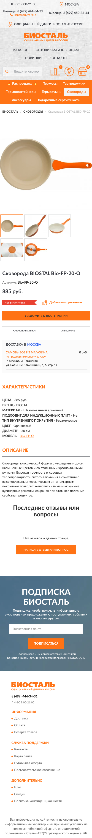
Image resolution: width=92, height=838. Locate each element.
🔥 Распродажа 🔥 (22, 83)
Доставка (21, 718)
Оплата (19, 725)
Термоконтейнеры (21, 92)
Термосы (50, 83)
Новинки (33, 58)
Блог (17, 787)
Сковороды (76, 92)
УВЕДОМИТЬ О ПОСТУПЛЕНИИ (46, 316)
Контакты (58, 58)
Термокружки (74, 83)
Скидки (19, 794)
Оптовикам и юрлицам (57, 50)
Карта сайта (23, 756)
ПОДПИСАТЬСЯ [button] (46, 643)
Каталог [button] (20, 50)
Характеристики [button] (24, 330)
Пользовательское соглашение (37, 770)
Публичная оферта (28, 763)
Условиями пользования (54, 657)
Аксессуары (21, 100)
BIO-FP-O (27, 436)
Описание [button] (68, 330)
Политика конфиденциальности (38, 801)
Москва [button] (34, 344)
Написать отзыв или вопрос (46, 549)
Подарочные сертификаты (58, 100)
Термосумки (52, 92)
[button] (23, 14)
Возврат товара (25, 732)
